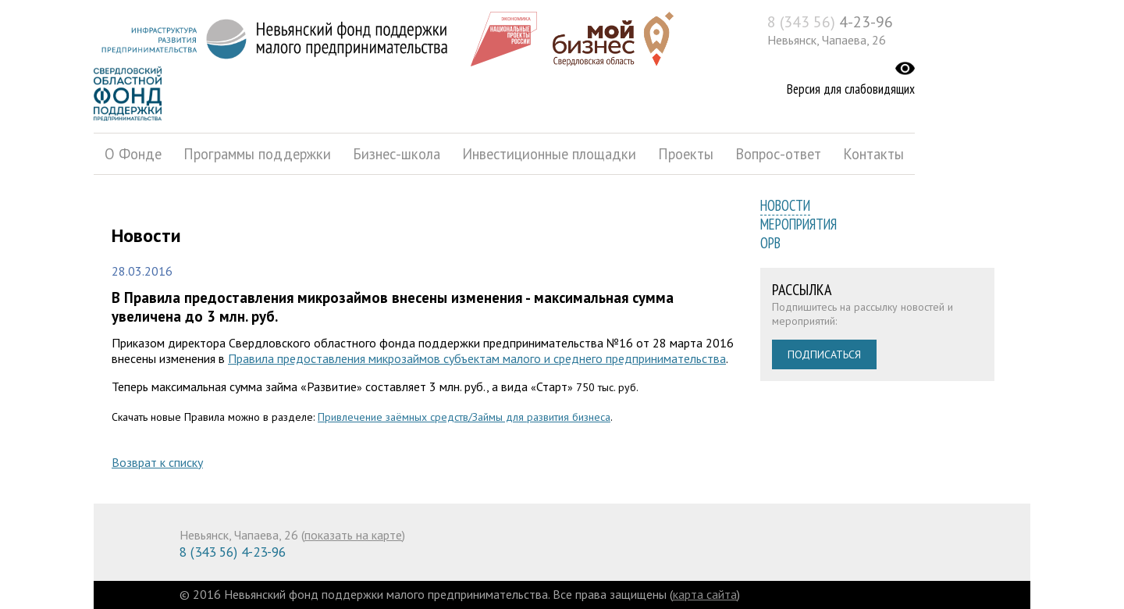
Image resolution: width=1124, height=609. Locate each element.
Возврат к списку (157, 462)
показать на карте (353, 535)
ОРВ (770, 242)
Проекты (685, 153)
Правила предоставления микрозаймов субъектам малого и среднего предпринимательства (477, 358)
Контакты (873, 153)
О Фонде (133, 153)
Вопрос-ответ (778, 153)
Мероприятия (798, 224)
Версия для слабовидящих (851, 89)
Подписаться (824, 354)
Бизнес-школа (396, 153)
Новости (785, 205)
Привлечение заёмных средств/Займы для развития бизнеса (464, 417)
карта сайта (705, 594)
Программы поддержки (257, 153)
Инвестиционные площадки (549, 153)
